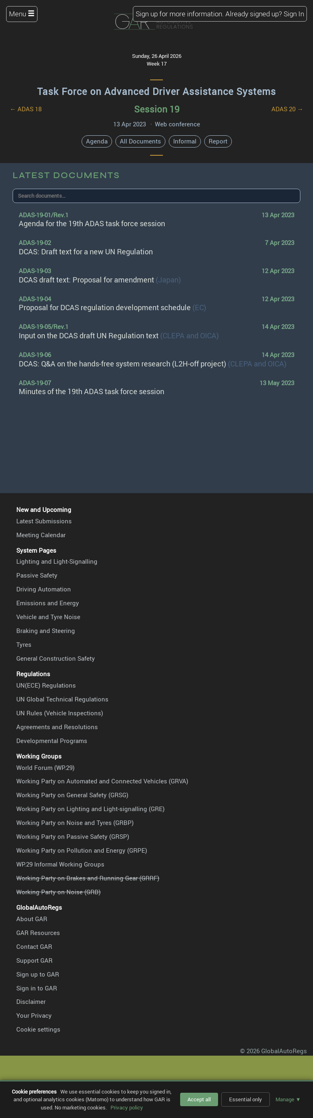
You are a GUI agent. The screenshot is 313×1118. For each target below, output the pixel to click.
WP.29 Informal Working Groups (60, 864)
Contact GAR (34, 946)
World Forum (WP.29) (45, 767)
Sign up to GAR (37, 974)
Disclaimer (31, 1001)
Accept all (199, 1099)
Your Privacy (34, 1015)
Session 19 (156, 109)
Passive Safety (36, 575)
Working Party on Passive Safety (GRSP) (72, 836)
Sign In (294, 13)
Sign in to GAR (36, 988)
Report (218, 141)
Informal (184, 141)
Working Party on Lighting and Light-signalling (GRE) (90, 809)
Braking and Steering (45, 630)
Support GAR (34, 960)
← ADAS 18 (26, 109)
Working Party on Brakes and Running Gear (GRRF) (87, 878)
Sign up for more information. (180, 13)
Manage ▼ (288, 1099)
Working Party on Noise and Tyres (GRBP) (75, 822)
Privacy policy (126, 1107)
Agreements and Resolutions (57, 727)
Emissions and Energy (47, 603)
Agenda (97, 141)
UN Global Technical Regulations (62, 699)
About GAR (31, 919)
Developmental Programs (51, 741)
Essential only (245, 1099)
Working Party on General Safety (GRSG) (72, 795)
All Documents (140, 141)
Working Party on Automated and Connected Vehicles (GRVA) (102, 781)
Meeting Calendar (41, 535)
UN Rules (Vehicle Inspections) (59, 713)
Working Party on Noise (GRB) (58, 892)
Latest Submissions (44, 521)
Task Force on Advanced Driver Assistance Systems (156, 91)
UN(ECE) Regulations (46, 685)
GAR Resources (38, 932)
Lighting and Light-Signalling (56, 561)
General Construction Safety (55, 658)
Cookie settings (38, 1029)
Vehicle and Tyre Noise (48, 617)
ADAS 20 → (287, 109)
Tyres (23, 644)
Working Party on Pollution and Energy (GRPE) (81, 850)
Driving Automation (43, 589)
